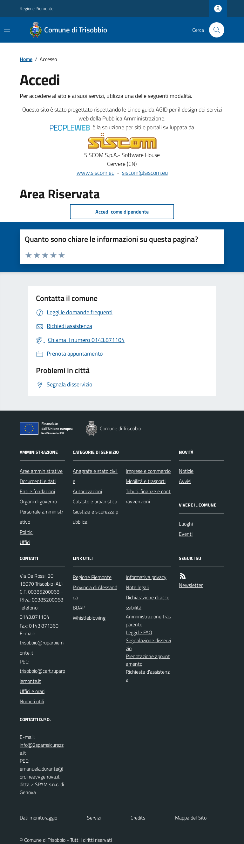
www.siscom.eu (95, 172)
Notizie (186, 471)
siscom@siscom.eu (145, 172)
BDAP (79, 607)
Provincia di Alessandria (95, 592)
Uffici (25, 542)
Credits (138, 817)
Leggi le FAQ (139, 632)
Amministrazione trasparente (148, 620)
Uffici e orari (32, 691)
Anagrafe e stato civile (95, 476)
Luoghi (186, 524)
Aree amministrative (41, 471)
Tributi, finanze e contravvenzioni (148, 496)
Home (26, 59)
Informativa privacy (146, 577)
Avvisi (185, 481)
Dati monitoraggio (38, 817)
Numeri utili (32, 701)
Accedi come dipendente (122, 211)
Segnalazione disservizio (148, 644)
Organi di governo (38, 501)
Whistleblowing (89, 618)
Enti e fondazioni (37, 491)
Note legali (137, 587)
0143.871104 (34, 617)
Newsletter (191, 585)
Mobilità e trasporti (146, 481)
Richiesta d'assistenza (148, 676)
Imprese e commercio (148, 471)
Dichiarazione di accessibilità (147, 602)
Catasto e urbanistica (95, 501)
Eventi (186, 534)
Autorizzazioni (87, 491)
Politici (26, 532)
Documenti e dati (38, 481)
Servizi (94, 817)
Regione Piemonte (36, 8)
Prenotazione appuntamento (148, 660)
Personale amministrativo (41, 517)
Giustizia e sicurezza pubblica (95, 517)
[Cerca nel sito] (214, 29)
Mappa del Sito (191, 817)
